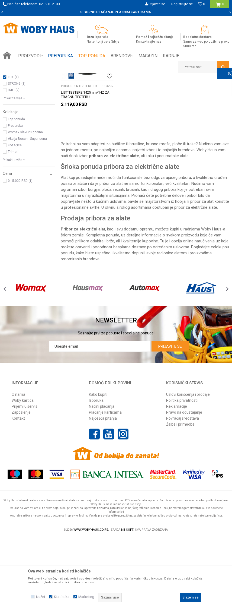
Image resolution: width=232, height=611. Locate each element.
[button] (203, 67)
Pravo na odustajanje (184, 485)
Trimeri (13, 225)
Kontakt (18, 491)
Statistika (61, 597)
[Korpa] (220, 6)
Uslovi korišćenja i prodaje (188, 467)
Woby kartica (23, 473)
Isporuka (96, 473)
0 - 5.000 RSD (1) (20, 254)
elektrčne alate (204, 280)
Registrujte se (182, 4)
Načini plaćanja (101, 479)
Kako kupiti (98, 467)
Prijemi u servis (24, 479)
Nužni (40, 597)
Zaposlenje (21, 485)
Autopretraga (140, 87)
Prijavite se (170, 419)
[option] (116, 12)
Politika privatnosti (182, 473)
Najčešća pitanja (103, 491)
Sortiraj (163, 87)
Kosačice (15, 218)
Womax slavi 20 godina (25, 205)
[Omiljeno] (201, 4)
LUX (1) (13, 150)
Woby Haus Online (16, 77)
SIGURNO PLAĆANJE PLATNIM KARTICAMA (115, 12)
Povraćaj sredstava (182, 491)
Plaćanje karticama (105, 485)
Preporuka (15, 199)
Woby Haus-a (213, 302)
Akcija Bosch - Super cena (27, 212)
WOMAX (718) (18, 131)
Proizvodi (41, 77)
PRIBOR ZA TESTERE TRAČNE (27, 100)
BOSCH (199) (17, 137)
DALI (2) (14, 163)
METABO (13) (18, 144)
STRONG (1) (16, 157)
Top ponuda (16, 192)
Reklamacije (176, 479)
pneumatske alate (173, 228)
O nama (18, 467)
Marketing (86, 597)
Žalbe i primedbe (180, 497)
